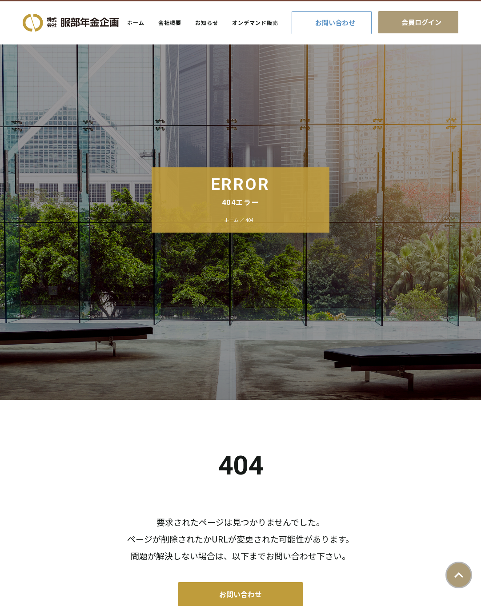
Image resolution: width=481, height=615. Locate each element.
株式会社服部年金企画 (71, 23)
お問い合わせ (335, 22)
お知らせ (206, 22)
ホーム (135, 22)
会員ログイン (421, 22)
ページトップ (458, 575)
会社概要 (169, 22)
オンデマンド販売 (255, 22)
